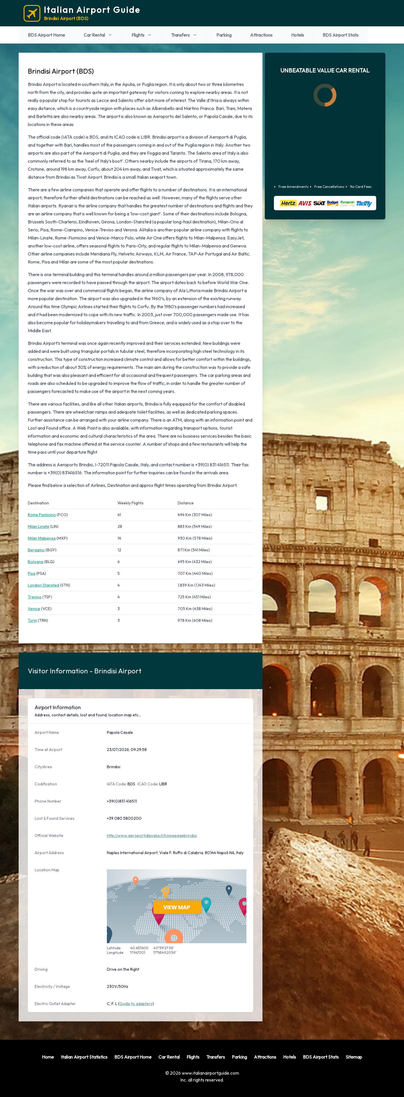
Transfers (184, 35)
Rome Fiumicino (42, 514)
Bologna (35, 561)
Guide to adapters (135, 1003)
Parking (224, 35)
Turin (32, 620)
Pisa (31, 573)
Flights (142, 35)
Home (48, 1057)
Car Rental (98, 35)
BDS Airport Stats (340, 35)
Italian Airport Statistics (84, 1057)
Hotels (297, 35)
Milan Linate (38, 526)
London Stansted (43, 585)
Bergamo (36, 550)
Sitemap (354, 1057)
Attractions (261, 35)
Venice (34, 608)
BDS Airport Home (46, 35)
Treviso (35, 596)
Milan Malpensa (42, 538)
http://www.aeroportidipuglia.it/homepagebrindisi (152, 835)
